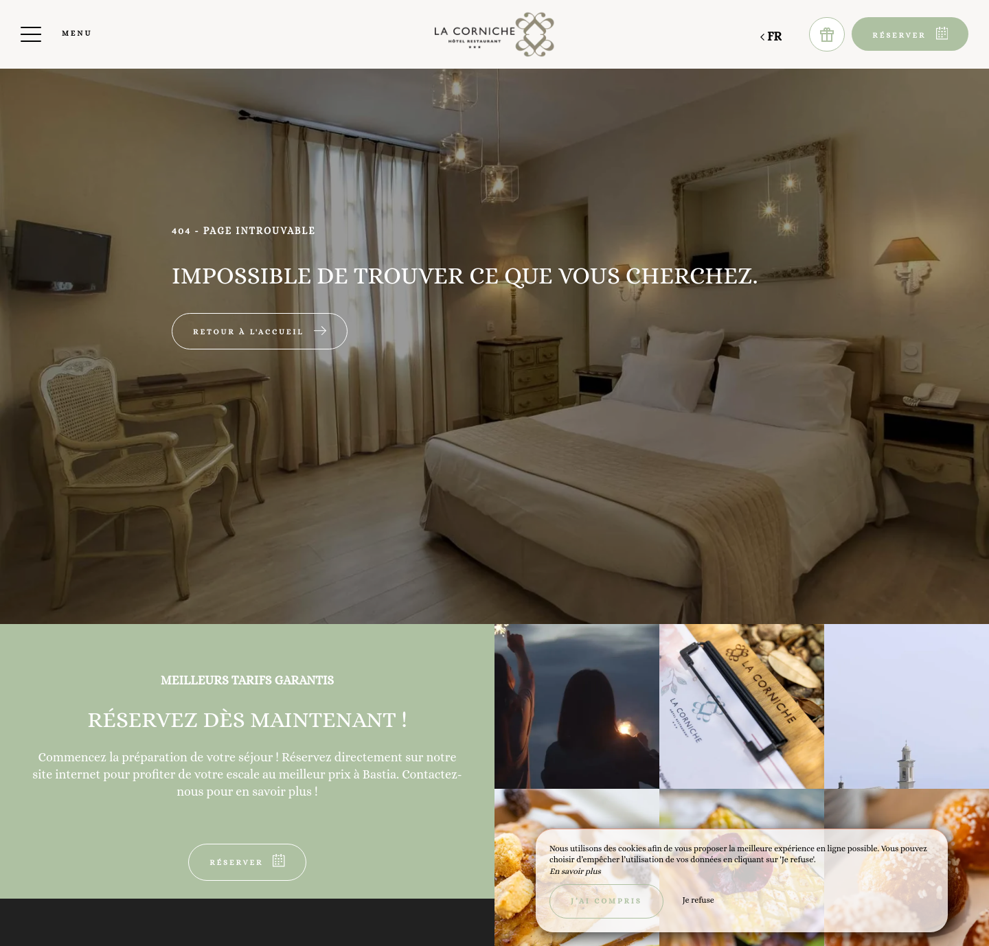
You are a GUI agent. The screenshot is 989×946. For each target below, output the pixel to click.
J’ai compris (606, 901)
